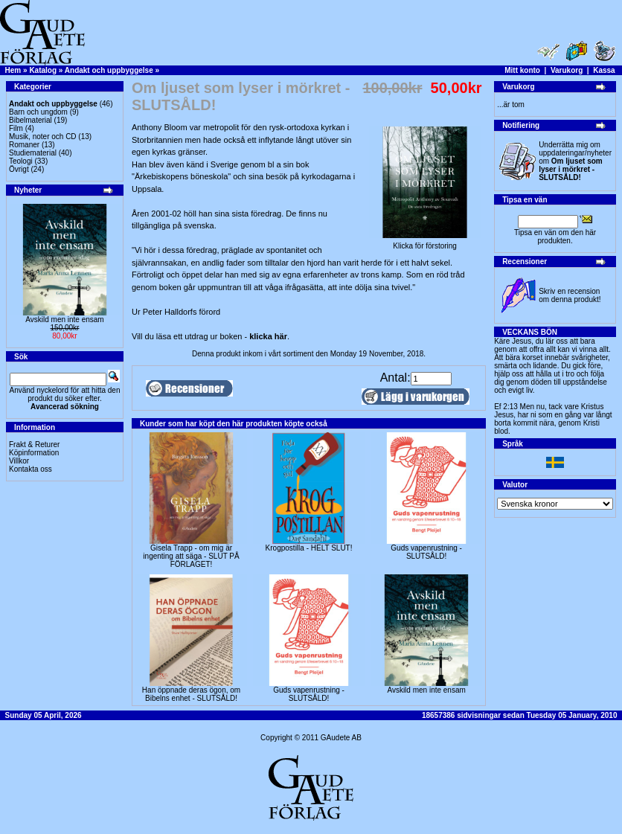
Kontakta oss (30, 469)
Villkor (19, 461)
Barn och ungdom (38, 112)
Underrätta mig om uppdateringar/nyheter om (575, 161)
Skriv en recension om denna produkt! (569, 295)
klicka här (268, 336)
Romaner (24, 145)
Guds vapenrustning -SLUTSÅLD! (426, 552)
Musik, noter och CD (43, 136)
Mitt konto (522, 70)
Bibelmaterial (30, 120)
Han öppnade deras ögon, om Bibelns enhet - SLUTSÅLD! (191, 694)
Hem (13, 70)
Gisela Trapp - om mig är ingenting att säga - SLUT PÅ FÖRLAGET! (191, 556)
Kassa (604, 70)
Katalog (43, 70)
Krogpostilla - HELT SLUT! (309, 548)
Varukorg (567, 70)
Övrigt (19, 169)
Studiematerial (33, 153)
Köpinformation (34, 453)
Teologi (21, 161)
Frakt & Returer (34, 444)
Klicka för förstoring (425, 242)
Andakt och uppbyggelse (109, 70)
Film (16, 128)
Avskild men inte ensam (64, 319)
